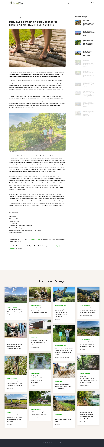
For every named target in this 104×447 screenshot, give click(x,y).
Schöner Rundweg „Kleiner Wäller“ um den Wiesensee (39, 413)
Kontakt (75, 3)
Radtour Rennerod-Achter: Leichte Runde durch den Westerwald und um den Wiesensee (15, 418)
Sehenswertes (44, 3)
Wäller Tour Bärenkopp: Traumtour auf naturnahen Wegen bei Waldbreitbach (88, 310)
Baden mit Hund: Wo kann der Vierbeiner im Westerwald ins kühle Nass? (39, 310)
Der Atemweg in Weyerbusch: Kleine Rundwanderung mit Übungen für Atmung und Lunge (64, 351)
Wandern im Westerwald (34, 239)
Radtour (9, 412)
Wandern (53, 3)
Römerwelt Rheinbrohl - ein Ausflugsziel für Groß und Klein (39, 342)
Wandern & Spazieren (12, 307)
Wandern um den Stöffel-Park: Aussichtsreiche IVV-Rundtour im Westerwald (87, 344)
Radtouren (61, 3)
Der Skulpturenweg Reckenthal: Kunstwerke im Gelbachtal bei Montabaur (15, 383)
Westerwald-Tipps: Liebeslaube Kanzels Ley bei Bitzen (63, 419)
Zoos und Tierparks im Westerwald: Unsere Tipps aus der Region (63, 386)
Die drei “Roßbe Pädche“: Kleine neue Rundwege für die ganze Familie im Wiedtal (15, 312)
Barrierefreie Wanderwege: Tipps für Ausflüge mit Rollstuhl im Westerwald (15, 347)
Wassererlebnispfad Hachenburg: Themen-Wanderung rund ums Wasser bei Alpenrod (86, 416)
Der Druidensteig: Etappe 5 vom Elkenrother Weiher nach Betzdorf (88, 53)
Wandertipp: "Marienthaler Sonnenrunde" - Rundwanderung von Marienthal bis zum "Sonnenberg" (63, 312)
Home (28, 3)
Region (68, 3)
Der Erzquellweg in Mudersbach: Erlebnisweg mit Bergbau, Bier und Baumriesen (40, 379)
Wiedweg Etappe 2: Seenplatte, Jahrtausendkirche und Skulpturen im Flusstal (88, 43)
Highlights (35, 3)
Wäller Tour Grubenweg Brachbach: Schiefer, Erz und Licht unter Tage (88, 23)
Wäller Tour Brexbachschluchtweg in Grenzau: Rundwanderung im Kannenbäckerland (88, 379)
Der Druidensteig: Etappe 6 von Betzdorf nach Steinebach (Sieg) (89, 33)
